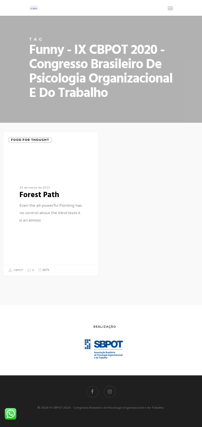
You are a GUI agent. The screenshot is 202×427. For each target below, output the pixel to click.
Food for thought (30, 140)
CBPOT (15, 270)
